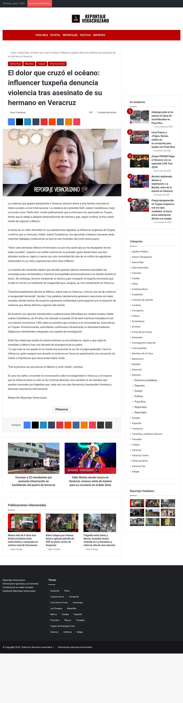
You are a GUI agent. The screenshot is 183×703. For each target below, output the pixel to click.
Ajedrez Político (140, 251)
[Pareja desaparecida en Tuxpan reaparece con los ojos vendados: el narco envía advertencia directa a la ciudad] (139, 205)
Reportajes (70, 35)
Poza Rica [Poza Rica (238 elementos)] (54, 620)
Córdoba (136, 305)
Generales (137, 337)
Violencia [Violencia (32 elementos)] (67, 632)
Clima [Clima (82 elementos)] (66, 591)
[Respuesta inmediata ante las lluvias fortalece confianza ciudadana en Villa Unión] (153, 513)
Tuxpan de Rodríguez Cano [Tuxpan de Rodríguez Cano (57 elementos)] (62, 626)
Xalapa (135, 471)
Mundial (29, 63)
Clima (135, 283)
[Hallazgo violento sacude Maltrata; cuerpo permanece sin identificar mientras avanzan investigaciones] (168, 522)
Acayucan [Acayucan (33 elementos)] (54, 591)
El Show (136, 326)
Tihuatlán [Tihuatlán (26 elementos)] (80, 620)
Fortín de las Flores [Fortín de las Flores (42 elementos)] (59, 602)
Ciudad (135, 278)
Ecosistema (138, 321)
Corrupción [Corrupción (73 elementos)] (74, 597)
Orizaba (136, 417)
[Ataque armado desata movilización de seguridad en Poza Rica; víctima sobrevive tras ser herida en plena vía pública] (137, 522)
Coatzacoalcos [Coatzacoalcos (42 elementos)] (57, 597)
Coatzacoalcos (140, 289)
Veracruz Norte (57, 63)
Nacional (136, 369)
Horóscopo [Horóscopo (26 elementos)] (78, 602)
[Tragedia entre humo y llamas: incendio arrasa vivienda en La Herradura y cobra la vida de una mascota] (99, 523)
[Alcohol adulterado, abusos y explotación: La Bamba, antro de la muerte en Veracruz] (139, 181)
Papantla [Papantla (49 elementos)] (78, 614)
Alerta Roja (23, 52)
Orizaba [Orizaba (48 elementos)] (65, 614)
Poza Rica (42, 35)
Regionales (141, 407)
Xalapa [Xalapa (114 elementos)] (80, 632)
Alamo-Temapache (142, 256)
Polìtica (85, 35)
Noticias (136, 374)
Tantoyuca (137, 428)
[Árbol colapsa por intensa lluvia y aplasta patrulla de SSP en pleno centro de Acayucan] (62, 523)
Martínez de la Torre (142, 353)
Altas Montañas (140, 267)
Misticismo (138, 358)
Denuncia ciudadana (146, 380)
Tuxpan (41, 63)
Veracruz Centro (140, 455)
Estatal (55, 35)
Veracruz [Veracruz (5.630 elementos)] (54, 632)
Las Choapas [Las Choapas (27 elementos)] (56, 608)
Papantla (136, 423)
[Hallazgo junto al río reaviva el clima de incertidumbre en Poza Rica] (139, 116)
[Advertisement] (153, 67)
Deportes (99, 35)
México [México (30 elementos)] (53, 614)
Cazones (136, 273)
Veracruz (62, 409)
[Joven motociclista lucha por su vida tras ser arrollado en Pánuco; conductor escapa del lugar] (137, 513)
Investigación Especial (143, 342)
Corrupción (138, 310)
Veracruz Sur (138, 466)
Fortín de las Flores (142, 332)
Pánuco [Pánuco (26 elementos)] (67, 620)
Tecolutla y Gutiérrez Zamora (147, 433)
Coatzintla (137, 294)
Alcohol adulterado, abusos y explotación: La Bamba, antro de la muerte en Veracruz (162, 183)
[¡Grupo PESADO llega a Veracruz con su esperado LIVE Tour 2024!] (139, 161)
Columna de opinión (142, 299)
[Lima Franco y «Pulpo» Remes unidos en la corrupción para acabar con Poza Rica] (139, 137)
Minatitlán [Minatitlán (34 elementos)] (71, 608)
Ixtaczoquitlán (139, 348)
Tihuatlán (137, 439)
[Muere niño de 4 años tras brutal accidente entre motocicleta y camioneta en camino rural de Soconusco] (24, 523)
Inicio (12, 52)
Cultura (135, 315)
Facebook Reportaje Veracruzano (19, 591)
